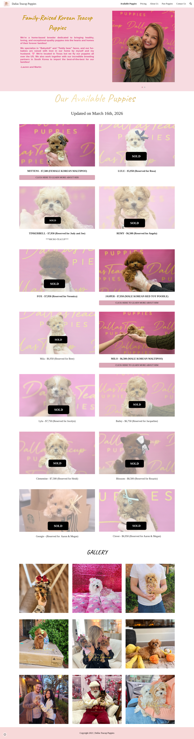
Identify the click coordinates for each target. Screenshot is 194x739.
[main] (57, 22)
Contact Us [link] (181, 4)
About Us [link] (154, 4)
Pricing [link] (143, 4)
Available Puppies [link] (128, 4)
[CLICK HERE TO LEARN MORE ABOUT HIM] (137, 302)
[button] (191, 4)
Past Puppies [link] (167, 4)
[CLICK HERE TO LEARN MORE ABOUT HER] (57, 177)
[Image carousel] (143, 49)
